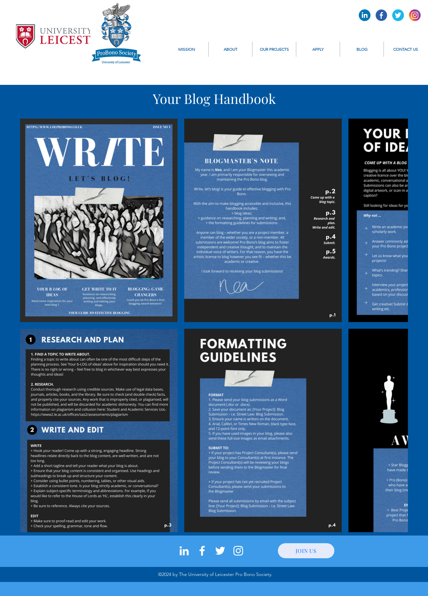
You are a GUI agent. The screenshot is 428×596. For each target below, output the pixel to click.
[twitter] (220, 550)
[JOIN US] (306, 550)
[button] (230, 49)
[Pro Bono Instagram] (415, 15)
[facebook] (202, 550)
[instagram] (238, 550)
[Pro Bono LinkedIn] (364, 15)
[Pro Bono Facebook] (381, 15)
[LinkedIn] (184, 550)
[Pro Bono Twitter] (398, 15)
